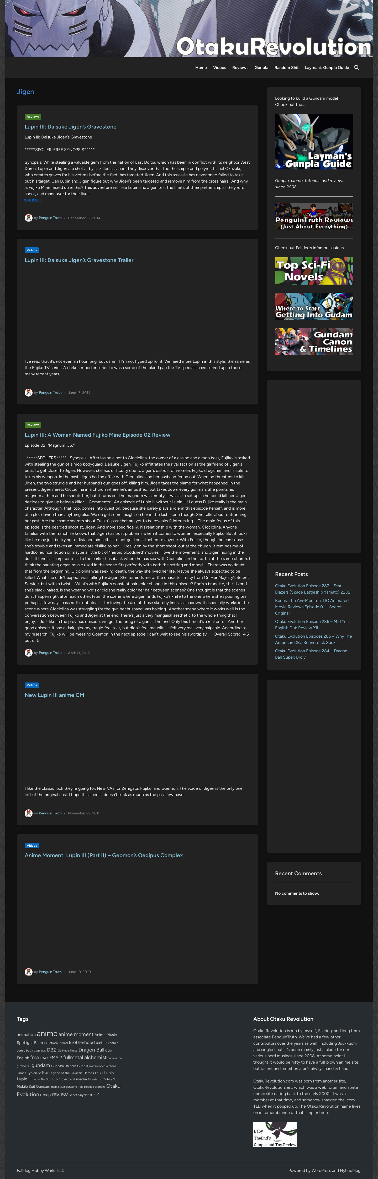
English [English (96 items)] (23, 1057)
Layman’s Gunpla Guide (327, 67)
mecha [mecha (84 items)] (81, 1079)
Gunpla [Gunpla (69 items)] (82, 1066)
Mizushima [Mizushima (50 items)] (95, 1079)
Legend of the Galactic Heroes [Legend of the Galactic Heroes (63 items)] (71, 1073)
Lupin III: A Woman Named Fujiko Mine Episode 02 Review (97, 434)
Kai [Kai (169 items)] (45, 1072)
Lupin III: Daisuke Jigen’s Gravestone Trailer (79, 260)
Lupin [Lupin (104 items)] (109, 1072)
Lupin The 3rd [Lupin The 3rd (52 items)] (42, 1079)
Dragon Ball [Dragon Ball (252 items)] (91, 1050)
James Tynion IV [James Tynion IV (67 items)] (29, 1073)
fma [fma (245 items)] (34, 1057)
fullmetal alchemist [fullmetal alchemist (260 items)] (85, 1057)
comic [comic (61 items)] (114, 1043)
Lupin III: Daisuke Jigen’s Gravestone (71, 126)
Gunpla (261, 67)
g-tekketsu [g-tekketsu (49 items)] (23, 1066)
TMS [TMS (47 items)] (92, 1095)
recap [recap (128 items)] (45, 1094)
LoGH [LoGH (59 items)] (99, 1073)
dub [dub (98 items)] (108, 1050)
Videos (219, 67)
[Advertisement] (314, 467)
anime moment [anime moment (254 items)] (76, 1034)
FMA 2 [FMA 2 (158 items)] (55, 1057)
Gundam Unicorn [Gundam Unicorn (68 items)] (63, 1066)
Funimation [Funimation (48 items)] (115, 1058)
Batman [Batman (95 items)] (40, 1042)
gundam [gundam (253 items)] (41, 1065)
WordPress (321, 1170)
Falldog (325, 1030)
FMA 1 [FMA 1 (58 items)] (44, 1058)
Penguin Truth (50, 218)
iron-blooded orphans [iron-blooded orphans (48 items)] (102, 1066)
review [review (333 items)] (60, 1094)
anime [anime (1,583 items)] (47, 1033)
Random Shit (287, 67)
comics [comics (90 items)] (40, 1050)
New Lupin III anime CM (54, 695)
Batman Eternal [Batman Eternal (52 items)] (58, 1043)
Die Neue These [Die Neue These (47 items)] (67, 1050)
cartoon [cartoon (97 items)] (102, 1042)
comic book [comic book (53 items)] (25, 1050)
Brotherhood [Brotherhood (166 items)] (82, 1042)
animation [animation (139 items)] (26, 1034)
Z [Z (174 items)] (97, 1094)
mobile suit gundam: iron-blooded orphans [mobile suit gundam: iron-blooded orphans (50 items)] (78, 1087)
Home (201, 67)
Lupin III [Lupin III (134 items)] (24, 1078)
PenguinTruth (284, 1036)
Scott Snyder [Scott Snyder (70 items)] (78, 1095)
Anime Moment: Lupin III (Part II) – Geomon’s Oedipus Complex (104, 855)
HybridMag (350, 1170)
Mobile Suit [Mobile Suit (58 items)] (110, 1079)
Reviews (240, 67)
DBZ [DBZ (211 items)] (51, 1050)
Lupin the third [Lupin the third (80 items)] (63, 1079)
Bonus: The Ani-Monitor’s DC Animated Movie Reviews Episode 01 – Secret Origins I (312, 607)
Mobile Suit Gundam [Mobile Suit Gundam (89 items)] (33, 1086)
